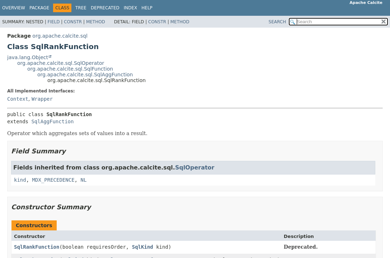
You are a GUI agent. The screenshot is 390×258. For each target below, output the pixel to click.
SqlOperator (195, 167)
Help (146, 7)
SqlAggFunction (52, 121)
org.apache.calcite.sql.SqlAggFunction (85, 74)
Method (95, 21)
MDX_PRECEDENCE (53, 180)
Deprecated (105, 7)
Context (17, 99)
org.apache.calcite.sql (59, 36)
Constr (73, 21)
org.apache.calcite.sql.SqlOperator (60, 63)
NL (83, 180)
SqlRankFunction (36, 247)
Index (130, 7)
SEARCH (277, 21)
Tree (80, 7)
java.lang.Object (27, 57)
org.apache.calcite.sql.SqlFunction (70, 69)
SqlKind (142, 247)
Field (53, 21)
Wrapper (42, 99)
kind (20, 180)
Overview (13, 7)
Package (39, 7)
